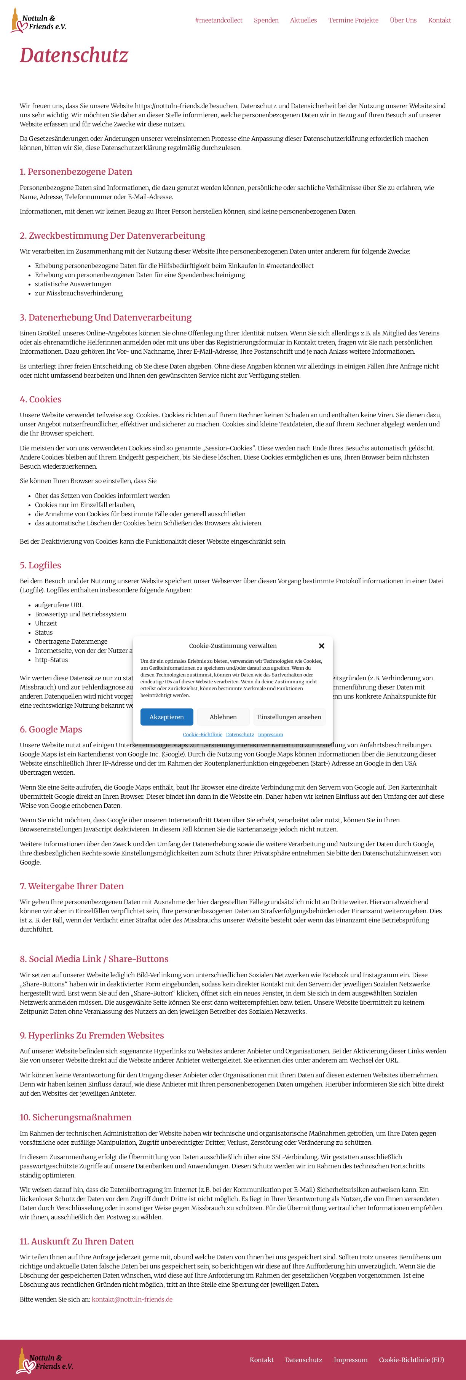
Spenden (266, 20)
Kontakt (439, 20)
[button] (322, 646)
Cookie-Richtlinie (202, 734)
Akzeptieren (167, 716)
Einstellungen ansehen (289, 716)
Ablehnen (223, 716)
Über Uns (403, 20)
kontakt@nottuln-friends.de (132, 1299)
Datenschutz (240, 734)
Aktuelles (303, 20)
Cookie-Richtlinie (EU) (411, 1360)
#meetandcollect (219, 20)
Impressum (270, 734)
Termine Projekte (353, 20)
